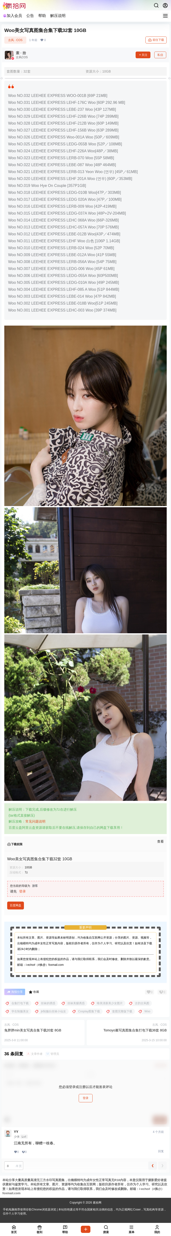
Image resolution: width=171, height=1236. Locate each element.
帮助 (42, 16)
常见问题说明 (35, 821)
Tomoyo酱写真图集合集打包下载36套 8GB (135, 1030)
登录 (22, 891)
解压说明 (58, 16)
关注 (143, 55)
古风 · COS (15, 40)
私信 (160, 55)
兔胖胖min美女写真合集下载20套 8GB (32, 1030)
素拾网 (96, 1202)
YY (16, 1131)
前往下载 (156, 40)
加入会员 (12, 16)
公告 (30, 16)
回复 (161, 1151)
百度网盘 (15, 905)
